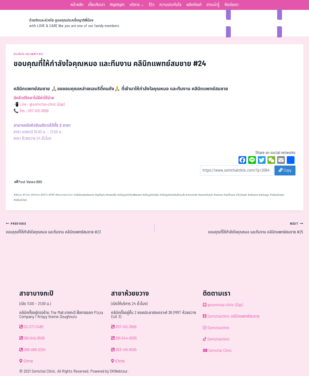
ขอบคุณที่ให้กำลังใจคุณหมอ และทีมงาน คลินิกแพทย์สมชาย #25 (231, 227)
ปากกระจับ (191, 195)
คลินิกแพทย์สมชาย (84, 195)
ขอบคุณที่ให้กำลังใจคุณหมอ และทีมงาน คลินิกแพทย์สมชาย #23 (78, 227)
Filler (26, 195)
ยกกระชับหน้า (205, 195)
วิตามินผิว (241, 195)
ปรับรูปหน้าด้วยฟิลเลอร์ (129, 195)
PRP (52, 195)
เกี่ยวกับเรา (96, 5)
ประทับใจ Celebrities (28, 54)
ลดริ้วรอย (229, 195)
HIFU (44, 195)
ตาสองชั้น (111, 195)
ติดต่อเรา (232, 5)
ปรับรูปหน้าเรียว (150, 195)
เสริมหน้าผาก (277, 195)
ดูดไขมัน (100, 195)
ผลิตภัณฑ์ (194, 5)
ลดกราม (218, 195)
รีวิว (151, 5)
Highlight (117, 5)
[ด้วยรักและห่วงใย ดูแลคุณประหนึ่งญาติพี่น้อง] (62, 23)
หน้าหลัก (76, 5)
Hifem (35, 195)
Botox (18, 195)
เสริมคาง (253, 195)
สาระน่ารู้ (212, 5)
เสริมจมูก (264, 195)
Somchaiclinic (64, 195)
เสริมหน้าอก (20, 200)
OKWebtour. (119, 371)
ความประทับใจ (170, 5)
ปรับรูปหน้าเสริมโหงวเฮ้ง (172, 195)
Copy (285, 170)
